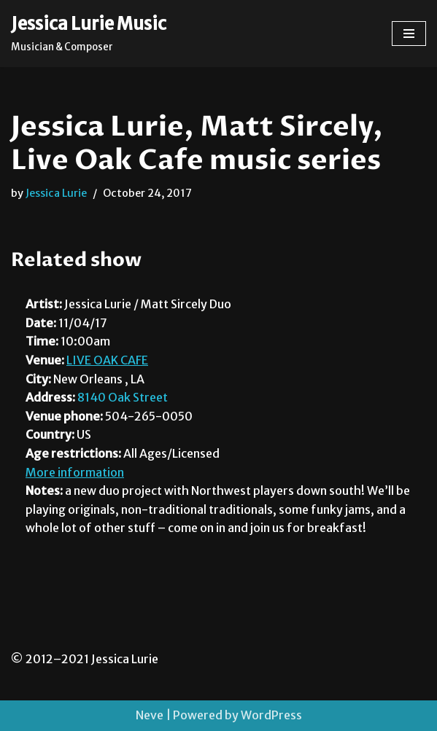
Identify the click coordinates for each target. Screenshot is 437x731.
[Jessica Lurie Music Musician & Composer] (88, 33)
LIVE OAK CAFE (107, 360)
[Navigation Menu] (409, 33)
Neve (149, 715)
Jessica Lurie (56, 193)
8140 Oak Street (122, 397)
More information (75, 472)
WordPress (271, 715)
